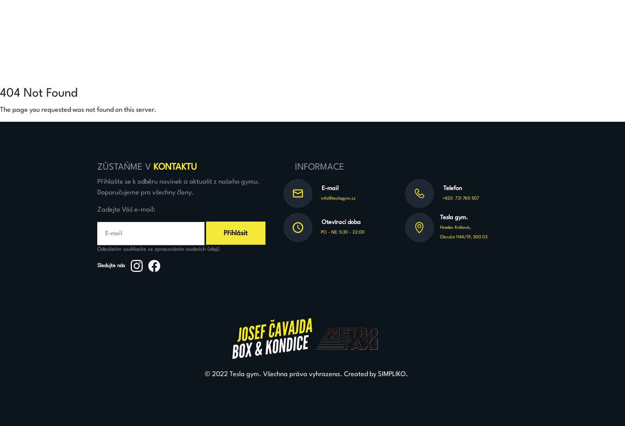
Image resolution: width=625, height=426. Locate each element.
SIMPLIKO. (393, 374)
